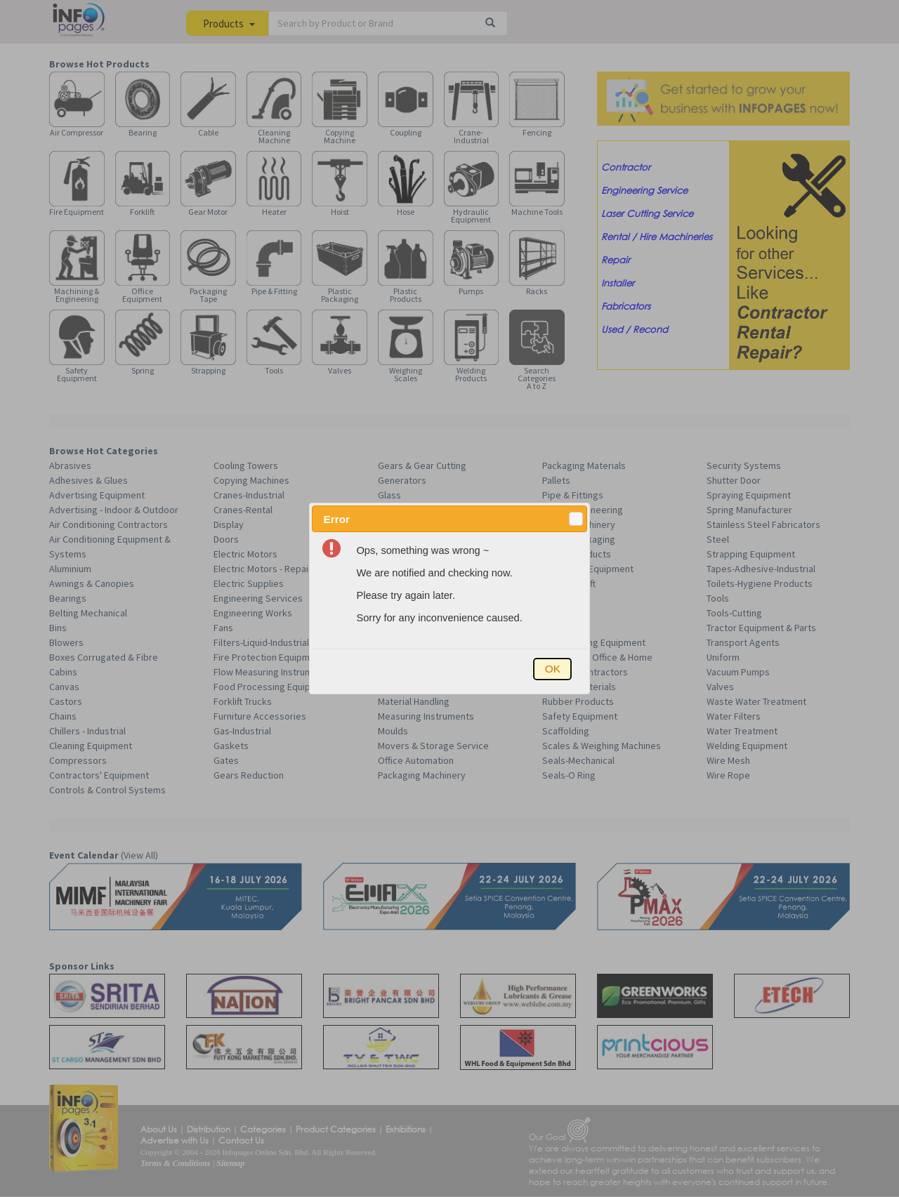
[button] (576, 519)
